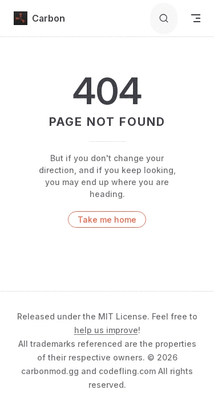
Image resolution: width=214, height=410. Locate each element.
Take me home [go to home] (107, 219)
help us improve (106, 330)
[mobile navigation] (195, 18)
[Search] (163, 18)
